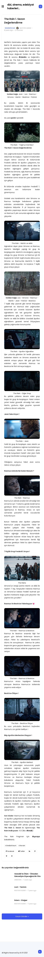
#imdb (29, 830)
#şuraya (36, 836)
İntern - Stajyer (20, 900)
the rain (22, 846)
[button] (3, 6)
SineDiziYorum (10, 28)
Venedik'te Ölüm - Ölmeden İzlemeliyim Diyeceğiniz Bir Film (27, 875)
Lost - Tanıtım (20, 887)
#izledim (23, 57)
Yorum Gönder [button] (21, 916)
